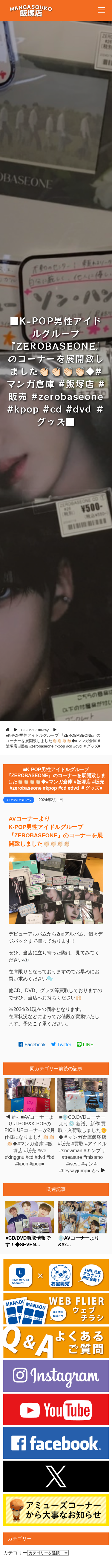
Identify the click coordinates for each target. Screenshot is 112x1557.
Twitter (61, 1044)
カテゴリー (15, 1552)
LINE (85, 1044)
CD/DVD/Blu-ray (19, 800)
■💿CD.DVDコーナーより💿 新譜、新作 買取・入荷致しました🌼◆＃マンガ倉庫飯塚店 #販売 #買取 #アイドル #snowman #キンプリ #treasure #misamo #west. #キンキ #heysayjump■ (82, 1144)
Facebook (32, 1044)
